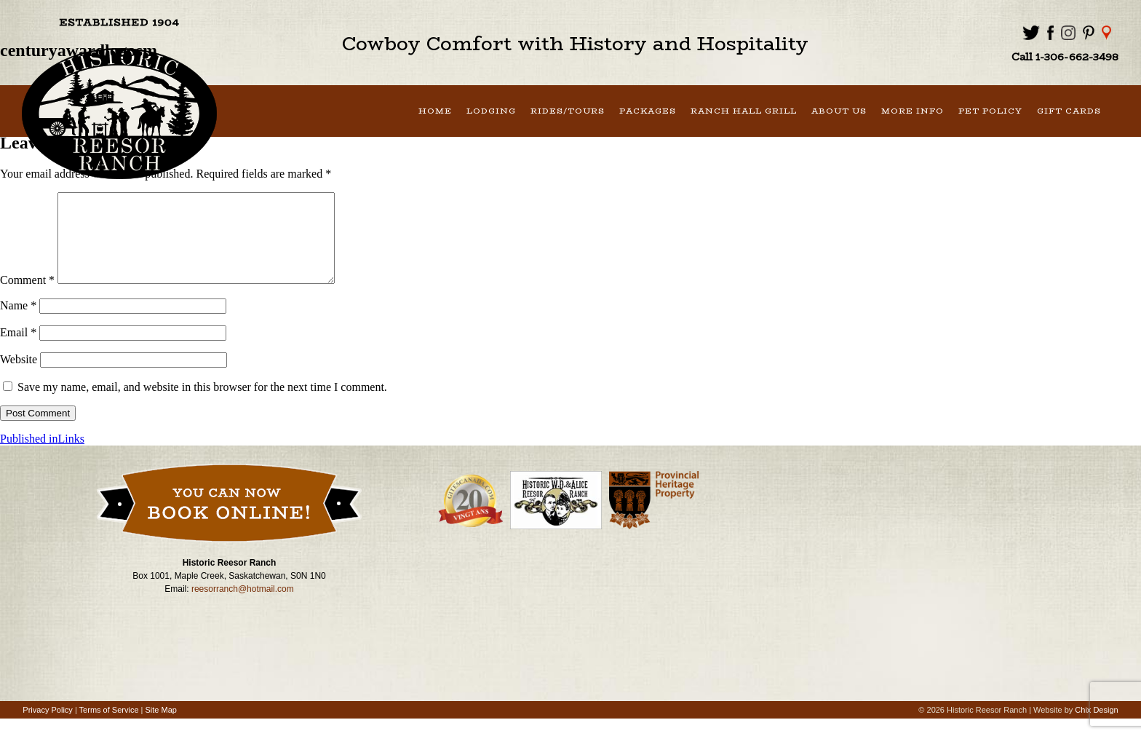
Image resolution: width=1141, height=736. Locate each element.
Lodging (491, 111)
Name (18, 323)
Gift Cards (1069, 111)
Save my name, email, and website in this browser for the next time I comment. (202, 404)
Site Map (161, 727)
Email (18, 350)
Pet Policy (990, 111)
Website (18, 377)
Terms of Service (109, 727)
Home (435, 111)
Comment (27, 297)
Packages (647, 111)
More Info (912, 111)
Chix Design (1096, 727)
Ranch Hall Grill (744, 111)
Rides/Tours (567, 111)
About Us (839, 111)
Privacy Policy (47, 727)
